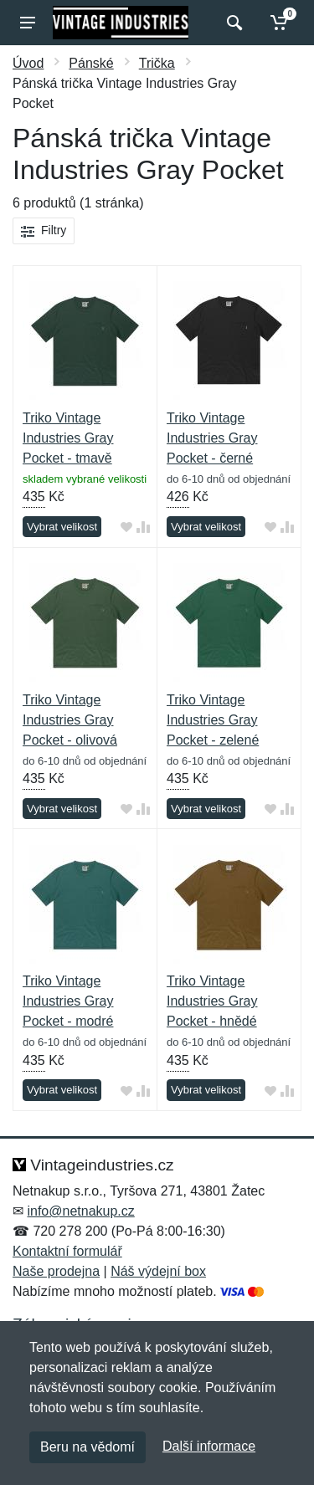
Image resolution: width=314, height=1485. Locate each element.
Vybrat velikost (62, 526)
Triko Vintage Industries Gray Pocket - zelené (213, 720)
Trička (157, 63)
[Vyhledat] (232, 22)
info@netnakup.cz (80, 1211)
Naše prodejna (56, 1271)
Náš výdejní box (158, 1271)
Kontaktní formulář (67, 1251)
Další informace (208, 1446)
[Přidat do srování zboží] (143, 527)
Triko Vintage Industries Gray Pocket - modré (68, 1001)
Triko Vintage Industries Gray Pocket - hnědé (212, 1001)
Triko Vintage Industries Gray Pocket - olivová (70, 720)
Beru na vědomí (87, 1447)
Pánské (91, 63)
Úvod (28, 63)
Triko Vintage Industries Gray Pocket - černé (212, 438)
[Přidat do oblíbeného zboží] (126, 527)
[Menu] (28, 23)
